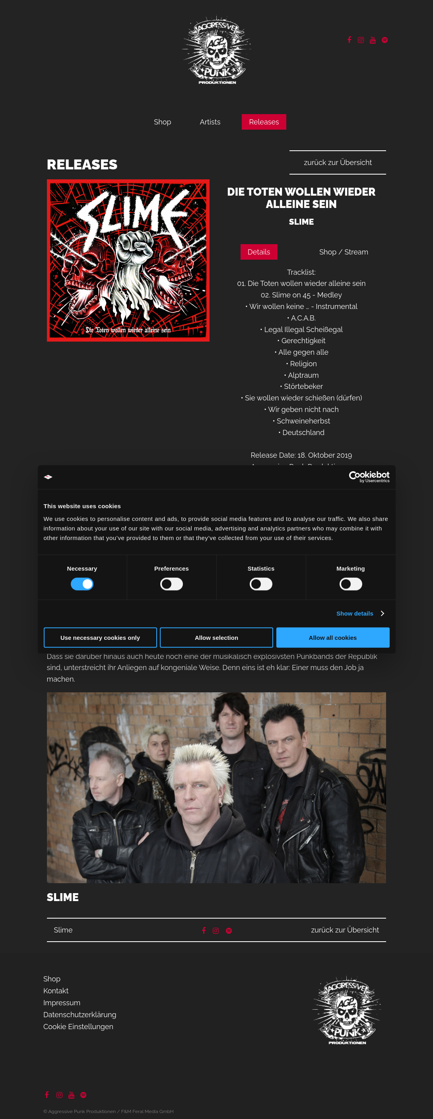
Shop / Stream (343, 252)
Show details (354, 613)
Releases (264, 122)
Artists (210, 122)
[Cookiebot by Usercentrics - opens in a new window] (355, 477)
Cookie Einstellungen (78, 1026)
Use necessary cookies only (100, 637)
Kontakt (56, 991)
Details (259, 252)
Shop (162, 122)
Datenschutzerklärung (80, 1014)
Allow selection (216, 637)
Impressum (61, 1003)
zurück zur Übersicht (338, 162)
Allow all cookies (333, 637)
